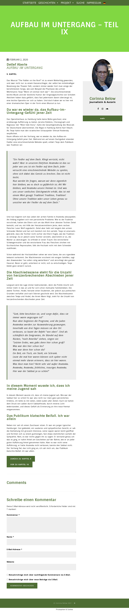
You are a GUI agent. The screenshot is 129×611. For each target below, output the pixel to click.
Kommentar (13, 515)
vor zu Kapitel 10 (19, 464)
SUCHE (80, 2)
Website (10, 562)
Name (10, 537)
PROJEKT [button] (67, 3)
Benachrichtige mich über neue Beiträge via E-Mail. (33, 579)
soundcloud (107, 109)
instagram (102, 109)
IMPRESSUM (94, 2)
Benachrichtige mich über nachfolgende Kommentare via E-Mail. (40, 575)
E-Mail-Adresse (14, 549)
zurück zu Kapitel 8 (20, 459)
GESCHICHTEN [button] (48, 3)
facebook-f (98, 109)
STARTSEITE (29, 2)
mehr (102, 118)
